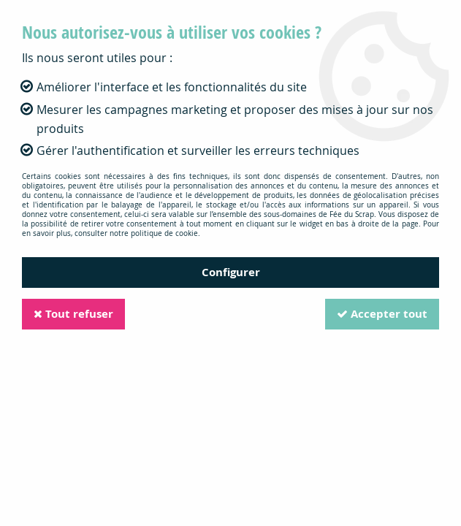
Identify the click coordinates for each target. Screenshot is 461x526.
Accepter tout (382, 313)
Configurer (231, 272)
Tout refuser (73, 313)
